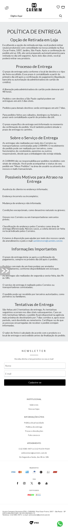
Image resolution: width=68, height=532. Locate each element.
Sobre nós (34, 405)
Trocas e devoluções (34, 431)
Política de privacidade (34, 422)
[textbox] (34, 16)
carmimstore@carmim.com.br (47, 240)
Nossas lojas (34, 409)
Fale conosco (34, 435)
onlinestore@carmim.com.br (34, 453)
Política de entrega (34, 427)
